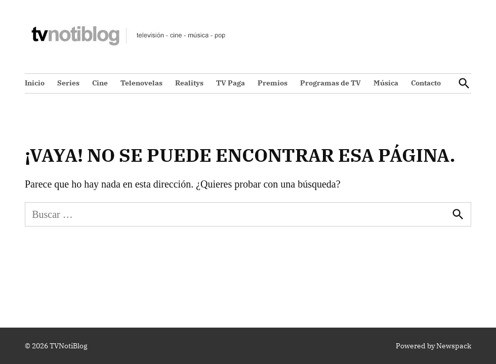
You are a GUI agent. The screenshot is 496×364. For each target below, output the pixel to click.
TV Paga (230, 82)
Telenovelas (141, 82)
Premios (272, 82)
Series (68, 82)
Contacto (426, 82)
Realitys (189, 82)
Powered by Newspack (433, 345)
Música (386, 82)
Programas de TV (330, 82)
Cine (100, 82)
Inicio (35, 82)
